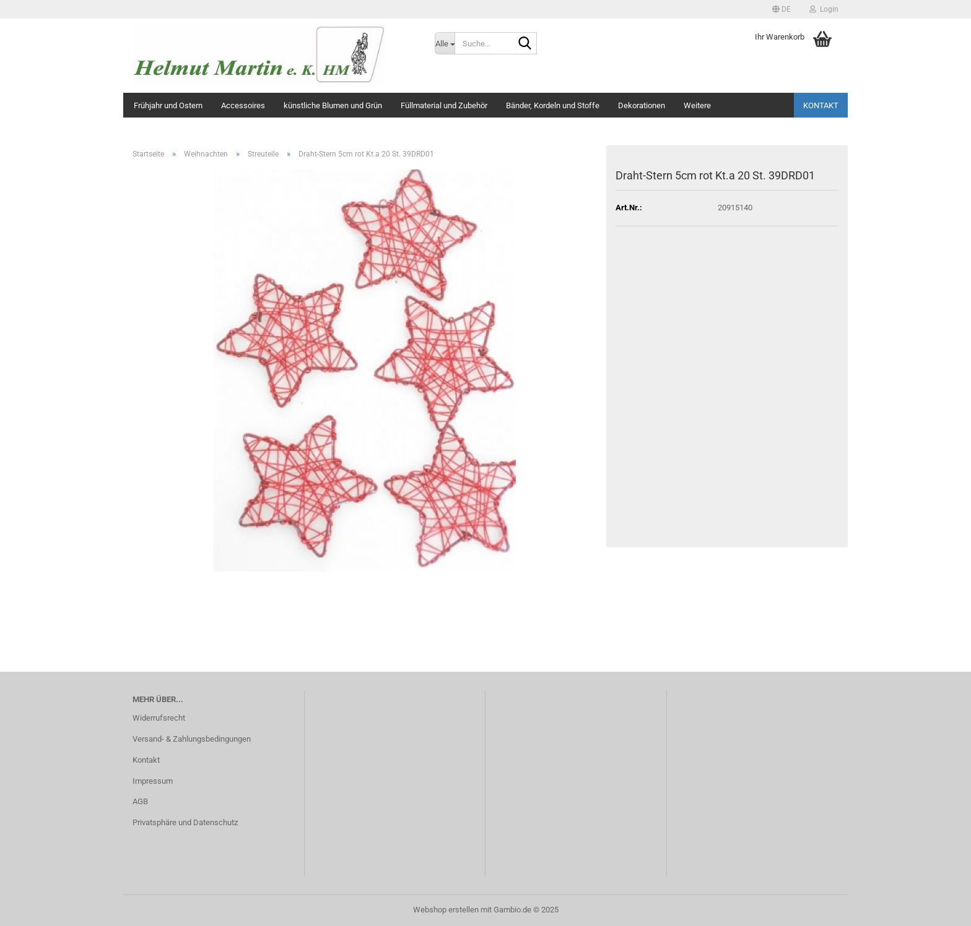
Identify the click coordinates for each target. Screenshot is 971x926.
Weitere (697, 105)
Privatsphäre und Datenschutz (185, 822)
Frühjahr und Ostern (168, 105)
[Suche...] (445, 43)
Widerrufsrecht (159, 717)
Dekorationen (641, 105)
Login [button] (823, 9)
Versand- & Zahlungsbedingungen (192, 739)
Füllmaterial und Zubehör (444, 105)
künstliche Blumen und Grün (333, 105)
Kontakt (820, 105)
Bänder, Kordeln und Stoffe (552, 105)
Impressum (153, 781)
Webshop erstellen (446, 909)
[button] (781, 9)
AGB (140, 801)
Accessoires (243, 105)
